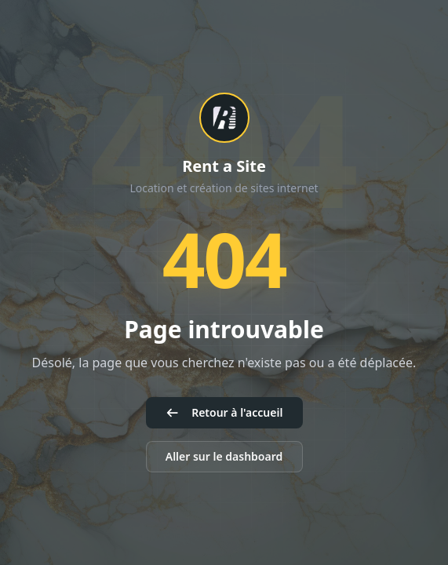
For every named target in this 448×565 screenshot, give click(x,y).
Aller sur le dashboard (224, 456)
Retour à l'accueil (224, 412)
